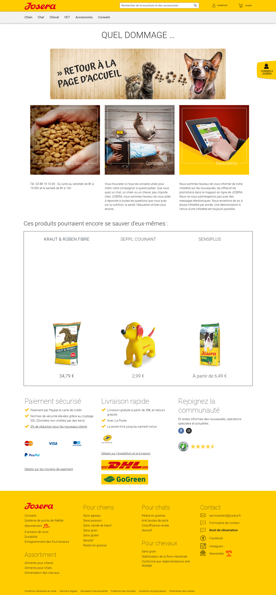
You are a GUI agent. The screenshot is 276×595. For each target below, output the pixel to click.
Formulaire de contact (224, 523)
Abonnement (37, 526)
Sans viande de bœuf (97, 525)
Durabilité (31, 537)
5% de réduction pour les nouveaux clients (58, 426)
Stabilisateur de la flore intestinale (164, 556)
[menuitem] (28, 17)
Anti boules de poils (155, 520)
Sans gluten (91, 535)
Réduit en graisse (95, 545)
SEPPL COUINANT (138, 239)
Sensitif (88, 540)
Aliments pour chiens (39, 563)
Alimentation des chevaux (42, 573)
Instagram (216, 546)
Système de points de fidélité (44, 520)
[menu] (138, 17)
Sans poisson (92, 520)
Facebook (216, 538)
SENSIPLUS (210, 239)
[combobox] (159, 5)
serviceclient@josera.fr (225, 515)
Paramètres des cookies (182, 591)
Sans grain (90, 530)
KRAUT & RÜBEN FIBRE (67, 239)
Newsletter (216, 553)
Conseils (30, 515)
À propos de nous (37, 532)
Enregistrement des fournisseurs (47, 541)
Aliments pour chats (38, 568)
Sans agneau (92, 515)
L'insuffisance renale (155, 525)
